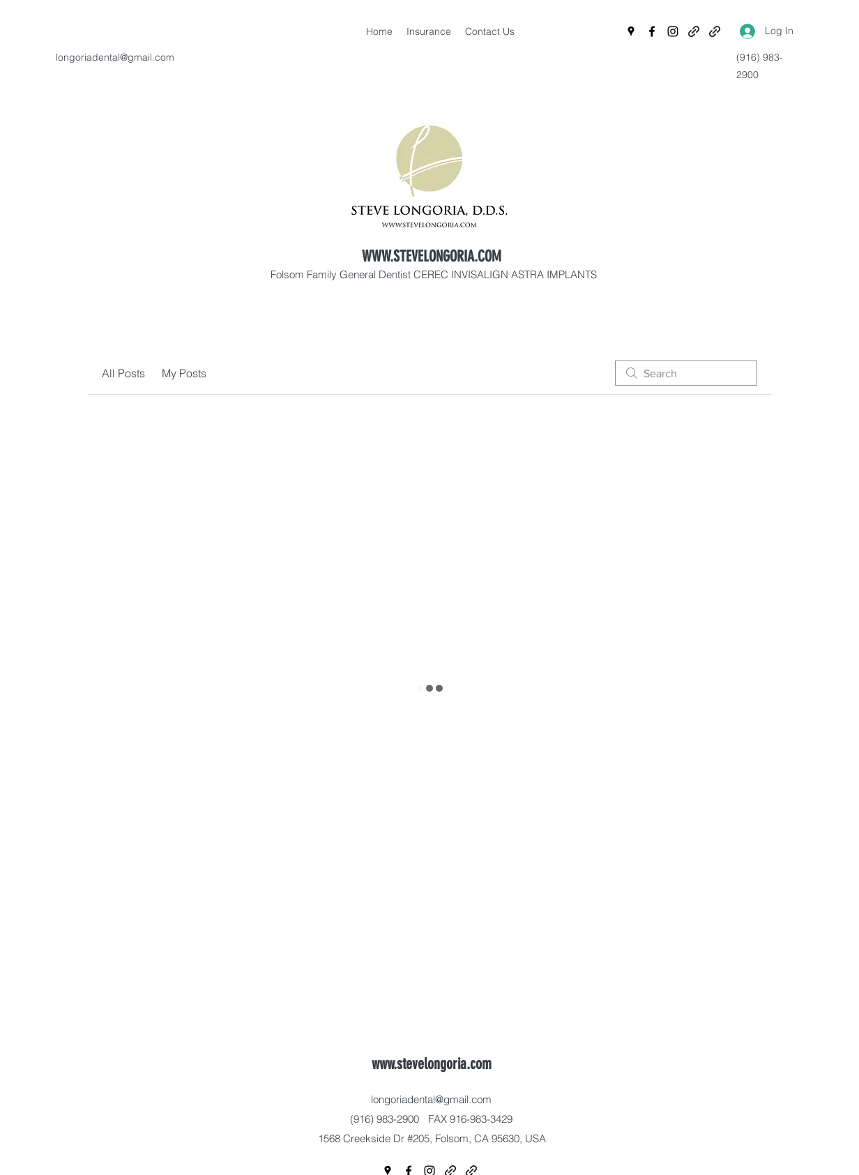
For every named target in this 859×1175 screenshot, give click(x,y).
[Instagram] (673, 31)
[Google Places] (631, 31)
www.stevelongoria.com (432, 1063)
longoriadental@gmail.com (115, 57)
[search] (686, 373)
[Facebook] (652, 31)
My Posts (184, 373)
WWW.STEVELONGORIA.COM (431, 256)
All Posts (123, 373)
